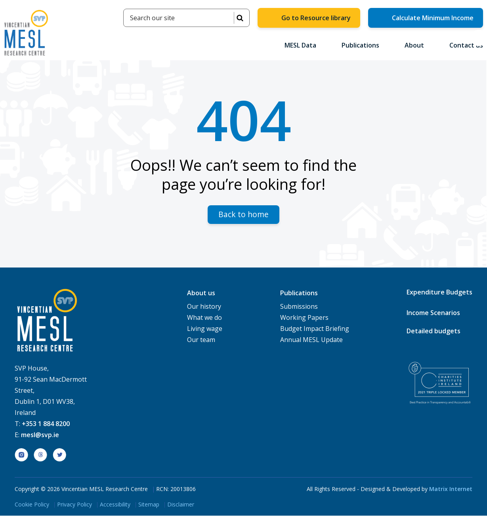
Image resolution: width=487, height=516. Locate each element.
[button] (478, 38)
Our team (201, 340)
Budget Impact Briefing (314, 329)
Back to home (243, 214)
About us (201, 293)
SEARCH (240, 18)
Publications (364, 45)
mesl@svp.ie (40, 435)
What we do (204, 317)
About (417, 45)
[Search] (186, 18)
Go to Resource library (316, 17)
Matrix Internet (450, 489)
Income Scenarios (433, 313)
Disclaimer (180, 504)
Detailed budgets (433, 331)
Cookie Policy (32, 504)
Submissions (299, 306)
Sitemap (148, 504)
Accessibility (115, 504)
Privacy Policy (74, 504)
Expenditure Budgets (439, 292)
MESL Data (304, 45)
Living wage (204, 329)
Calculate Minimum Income (433, 17)
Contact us (466, 45)
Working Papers (304, 317)
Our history (204, 306)
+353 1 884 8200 (46, 424)
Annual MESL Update (311, 340)
